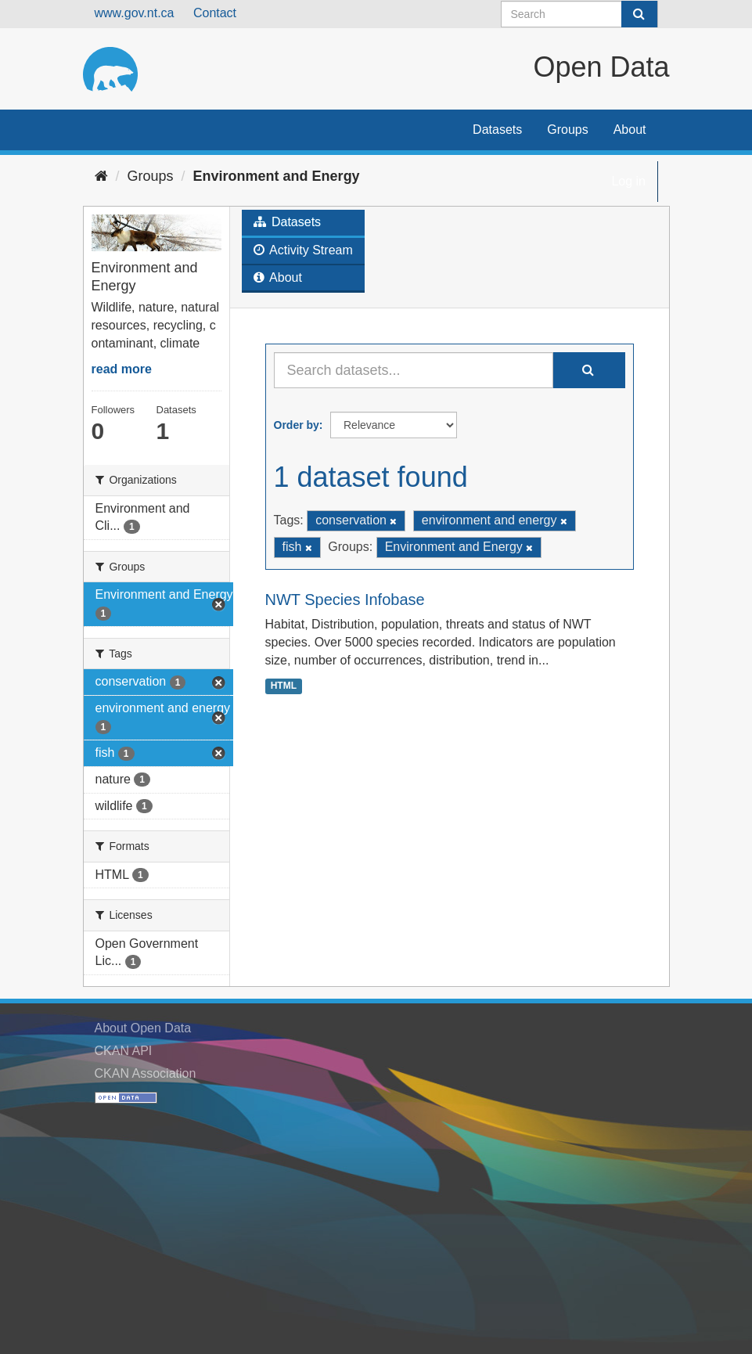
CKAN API (124, 1050)
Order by (296, 425)
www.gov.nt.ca (135, 13)
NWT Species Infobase (345, 599)
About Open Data (143, 1028)
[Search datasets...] (413, 370)
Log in (628, 181)
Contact (214, 13)
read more (122, 369)
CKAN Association (145, 1073)
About (629, 129)
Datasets (497, 129)
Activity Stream (303, 250)
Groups (567, 129)
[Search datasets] (579, 14)
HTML (284, 685)
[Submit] (639, 14)
